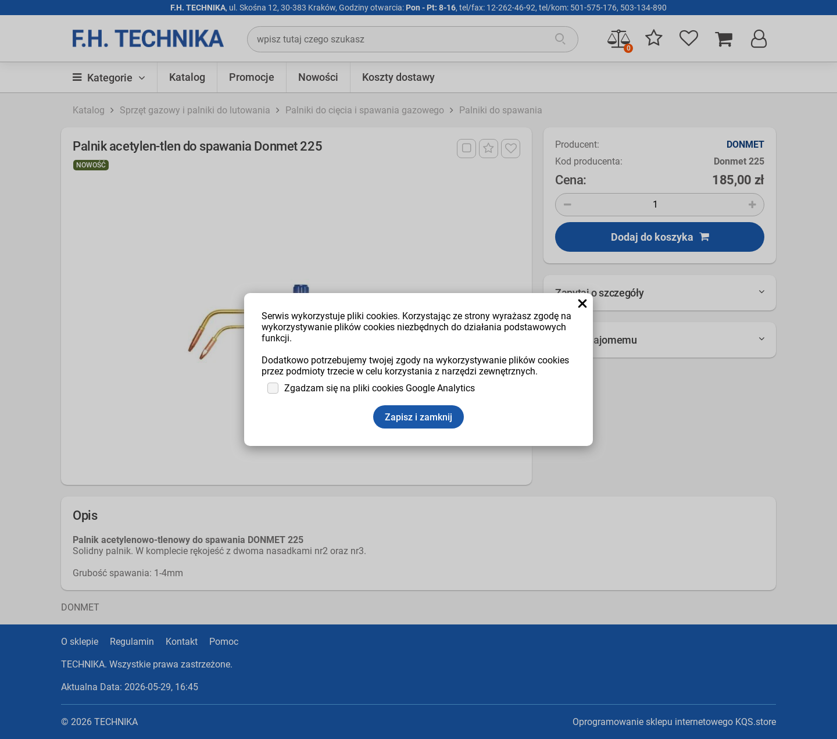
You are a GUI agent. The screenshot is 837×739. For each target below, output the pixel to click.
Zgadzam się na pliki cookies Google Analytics (379, 388)
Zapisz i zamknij (418, 417)
